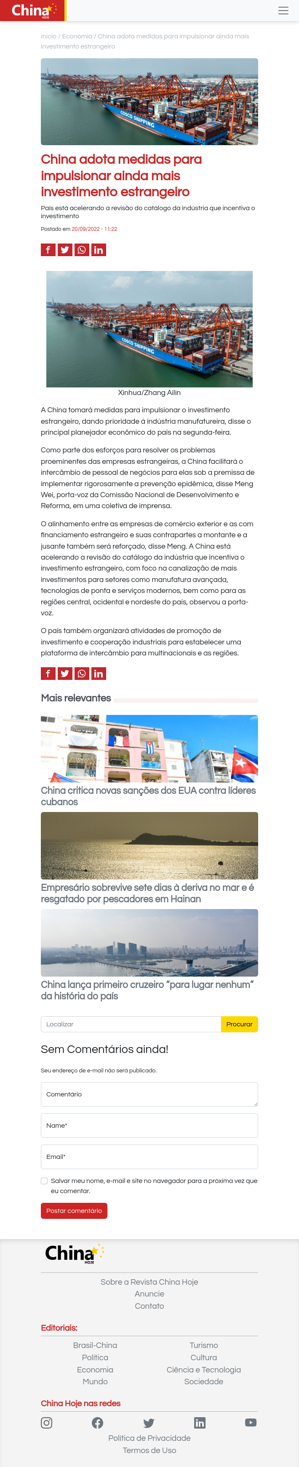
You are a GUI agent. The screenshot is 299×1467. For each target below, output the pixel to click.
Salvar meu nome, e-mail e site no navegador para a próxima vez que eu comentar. (154, 1185)
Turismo (204, 1345)
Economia (77, 36)
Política (95, 1357)
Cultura (204, 1357)
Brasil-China (95, 1345)
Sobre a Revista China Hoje (149, 1282)
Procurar (240, 1024)
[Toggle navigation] (283, 11)
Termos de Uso (149, 1450)
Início (49, 36)
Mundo (95, 1382)
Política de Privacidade (149, 1438)
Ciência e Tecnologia (204, 1370)
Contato (149, 1306)
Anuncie (149, 1294)
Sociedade (204, 1382)
